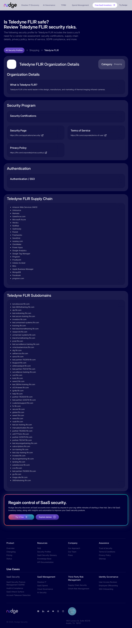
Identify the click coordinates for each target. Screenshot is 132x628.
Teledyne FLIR (51, 50)
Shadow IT (41, 582)
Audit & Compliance (14, 588)
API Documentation (45, 562)
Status (9, 559)
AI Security (42, 592)
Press (70, 555)
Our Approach (74, 548)
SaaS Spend (42, 585)
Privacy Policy (105, 555)
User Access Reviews (108, 582)
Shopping (34, 50)
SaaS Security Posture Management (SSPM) (15, 583)
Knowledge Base (44, 559)
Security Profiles (44, 552)
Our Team (72, 552)
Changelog (11, 552)
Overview (10, 548)
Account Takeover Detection (18, 595)
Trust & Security (105, 548)
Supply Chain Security (77, 585)
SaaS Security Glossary (47, 555)
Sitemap (102, 559)
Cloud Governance (45, 589)
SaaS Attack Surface (15, 592)
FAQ (39, 548)
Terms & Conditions (107, 552)
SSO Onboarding (106, 589)
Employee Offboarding (108, 585)
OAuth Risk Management (78, 588)
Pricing (9, 555)
